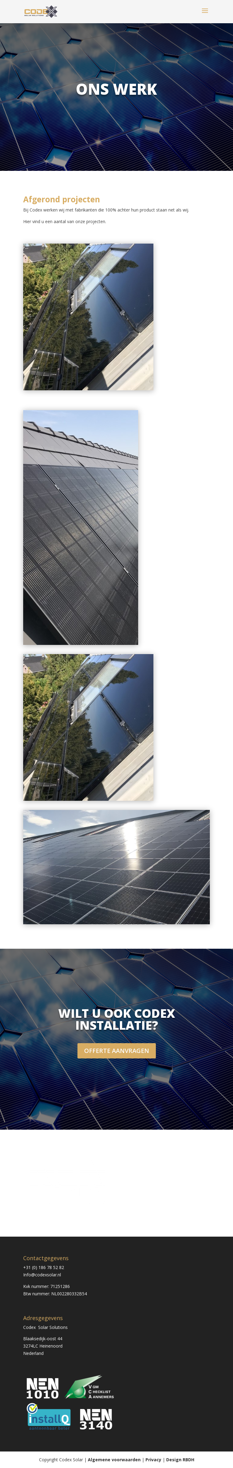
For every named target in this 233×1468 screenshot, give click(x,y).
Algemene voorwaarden (114, 1459)
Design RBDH (180, 1459)
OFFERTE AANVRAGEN (116, 1051)
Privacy (153, 1459)
